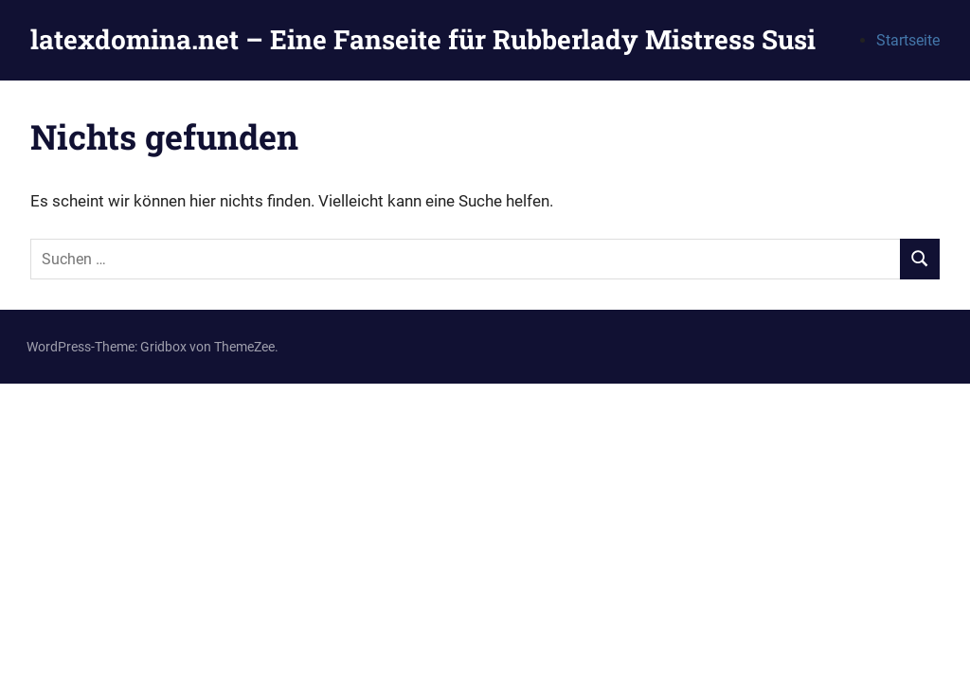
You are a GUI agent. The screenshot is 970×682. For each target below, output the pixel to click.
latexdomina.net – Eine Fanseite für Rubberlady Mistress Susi (423, 39)
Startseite (908, 40)
